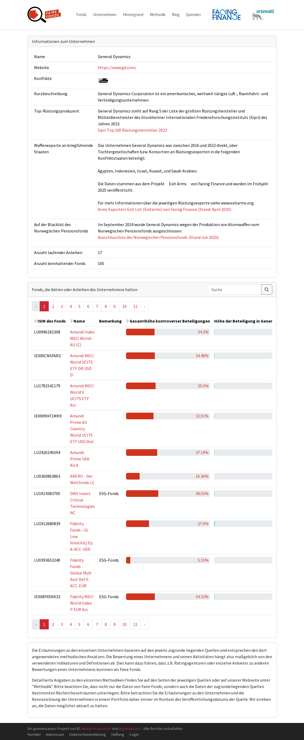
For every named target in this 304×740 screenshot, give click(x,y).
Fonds (81, 14)
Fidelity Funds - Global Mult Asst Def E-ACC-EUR (81, 572)
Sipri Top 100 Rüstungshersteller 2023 (132, 130)
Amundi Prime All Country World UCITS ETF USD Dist (82, 428)
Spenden (193, 14)
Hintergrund (133, 14)
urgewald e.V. (129, 728)
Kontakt (33, 734)
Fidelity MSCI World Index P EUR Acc (82, 603)
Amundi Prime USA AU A (79, 459)
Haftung (117, 734)
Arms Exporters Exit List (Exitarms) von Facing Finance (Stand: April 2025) (164, 209)
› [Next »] (144, 306)
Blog (176, 14)
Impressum (55, 734)
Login (134, 734)
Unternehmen (104, 14)
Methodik (157, 14)
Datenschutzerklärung (87, 734)
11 (135, 306)
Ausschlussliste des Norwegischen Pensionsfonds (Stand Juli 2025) (158, 237)
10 (124, 306)
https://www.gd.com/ (117, 67)
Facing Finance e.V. (96, 728)
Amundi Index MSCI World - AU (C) (82, 338)
